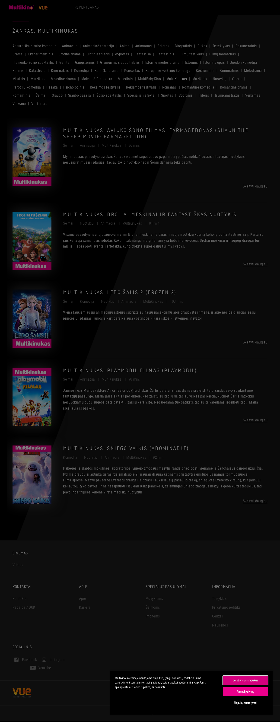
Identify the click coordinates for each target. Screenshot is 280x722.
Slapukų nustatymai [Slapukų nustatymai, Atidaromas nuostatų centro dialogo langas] (245, 703)
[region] (191, 693)
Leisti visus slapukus (245, 680)
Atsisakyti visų (245, 692)
